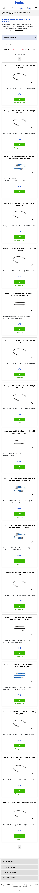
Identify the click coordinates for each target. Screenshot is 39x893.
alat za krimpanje (19, 30)
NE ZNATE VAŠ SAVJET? (9, 878)
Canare (8, 12)
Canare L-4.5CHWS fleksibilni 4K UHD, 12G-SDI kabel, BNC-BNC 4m (19, 294)
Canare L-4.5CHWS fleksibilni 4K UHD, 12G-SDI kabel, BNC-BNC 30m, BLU (19, 479)
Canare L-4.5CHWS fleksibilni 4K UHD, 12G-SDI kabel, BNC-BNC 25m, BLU (19, 526)
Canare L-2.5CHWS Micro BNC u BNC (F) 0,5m (19, 802)
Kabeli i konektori (17, 12)
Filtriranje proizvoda (9, 37)
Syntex (3, 12)
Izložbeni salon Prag (9, 872)
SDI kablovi (4, 14)
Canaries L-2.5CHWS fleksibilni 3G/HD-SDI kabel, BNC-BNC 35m (19, 432)
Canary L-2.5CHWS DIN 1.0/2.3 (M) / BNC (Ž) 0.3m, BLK (19, 67)
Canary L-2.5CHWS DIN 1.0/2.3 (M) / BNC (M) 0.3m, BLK (19, 249)
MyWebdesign (23, 887)
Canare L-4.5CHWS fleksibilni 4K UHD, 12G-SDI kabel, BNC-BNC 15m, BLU (19, 666)
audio (11, 26)
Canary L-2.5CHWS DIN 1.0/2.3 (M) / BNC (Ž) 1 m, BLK (19, 342)
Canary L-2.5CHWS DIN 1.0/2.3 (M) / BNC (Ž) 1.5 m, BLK (19, 112)
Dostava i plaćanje (9, 867)
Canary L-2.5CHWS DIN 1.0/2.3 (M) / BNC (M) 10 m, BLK (19, 713)
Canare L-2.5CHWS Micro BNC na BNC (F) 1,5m (19, 573)
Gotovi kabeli (26, 12)
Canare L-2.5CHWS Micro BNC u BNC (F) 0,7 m (19, 758)
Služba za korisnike (9, 862)
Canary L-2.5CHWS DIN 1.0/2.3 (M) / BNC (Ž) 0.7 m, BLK (19, 204)
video (15, 26)
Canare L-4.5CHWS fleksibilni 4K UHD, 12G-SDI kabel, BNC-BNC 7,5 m (19, 619)
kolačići (34, 885)
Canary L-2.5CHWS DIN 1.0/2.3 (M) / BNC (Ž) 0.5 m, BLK (19, 387)
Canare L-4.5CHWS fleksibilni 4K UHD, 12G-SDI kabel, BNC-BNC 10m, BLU (19, 157)
